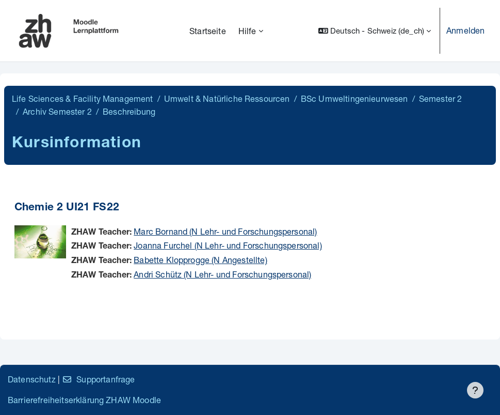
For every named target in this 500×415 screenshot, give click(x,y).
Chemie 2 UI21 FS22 (66, 208)
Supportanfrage (98, 379)
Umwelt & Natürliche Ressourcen (227, 98)
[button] (375, 31)
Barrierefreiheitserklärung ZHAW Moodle (84, 400)
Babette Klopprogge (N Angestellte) (200, 260)
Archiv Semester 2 (57, 111)
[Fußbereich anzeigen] (475, 390)
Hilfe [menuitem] (247, 31)
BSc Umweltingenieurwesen (354, 98)
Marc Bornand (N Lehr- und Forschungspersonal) (225, 231)
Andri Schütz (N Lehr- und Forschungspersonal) (222, 274)
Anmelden (465, 30)
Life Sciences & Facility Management (82, 98)
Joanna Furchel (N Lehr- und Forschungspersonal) (228, 245)
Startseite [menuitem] (207, 31)
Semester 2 (440, 98)
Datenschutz (32, 379)
